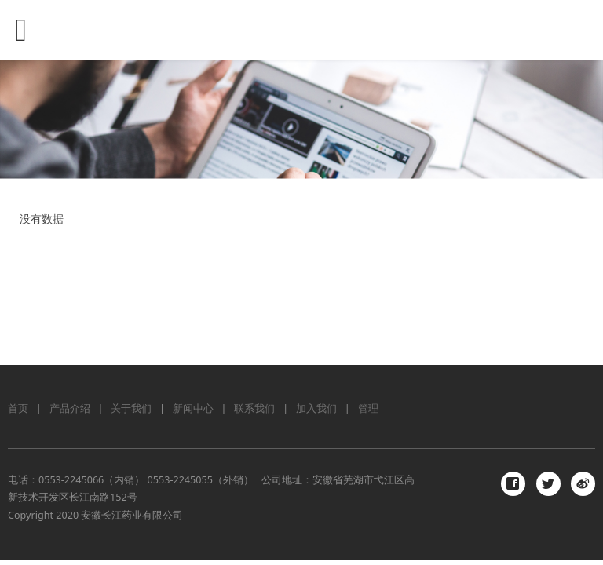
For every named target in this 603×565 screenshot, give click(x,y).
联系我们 (254, 408)
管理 (368, 408)
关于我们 (131, 408)
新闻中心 (193, 408)
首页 (18, 408)
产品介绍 (69, 408)
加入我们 (316, 408)
